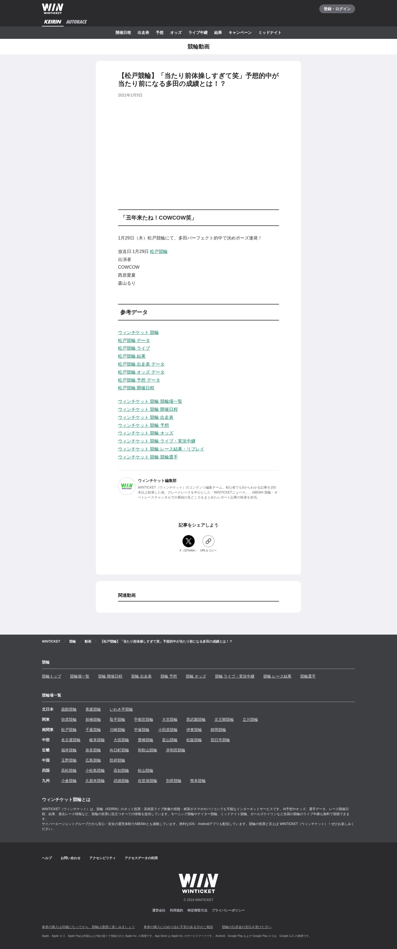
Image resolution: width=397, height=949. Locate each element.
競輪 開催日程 (110, 676)
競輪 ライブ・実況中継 (235, 676)
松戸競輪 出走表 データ (141, 364)
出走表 (143, 32)
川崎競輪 (117, 729)
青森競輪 (93, 709)
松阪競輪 (194, 740)
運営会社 (158, 910)
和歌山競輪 (147, 750)
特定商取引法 (197, 910)
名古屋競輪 (71, 740)
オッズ (176, 32)
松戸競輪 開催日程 (136, 387)
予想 (159, 32)
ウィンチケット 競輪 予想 (143, 425)
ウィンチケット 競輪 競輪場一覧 (150, 401)
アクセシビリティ (102, 858)
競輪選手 (308, 676)
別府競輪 (173, 780)
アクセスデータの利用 (141, 858)
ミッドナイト (269, 32)
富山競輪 (170, 740)
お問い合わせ (71, 858)
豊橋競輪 (145, 740)
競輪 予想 (168, 676)
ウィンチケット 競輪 (138, 332)
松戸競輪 (159, 251)
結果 (218, 32)
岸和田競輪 (175, 750)
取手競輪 (117, 719)
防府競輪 (117, 760)
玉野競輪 (69, 760)
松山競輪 (145, 770)
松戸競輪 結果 (132, 356)
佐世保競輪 (147, 780)
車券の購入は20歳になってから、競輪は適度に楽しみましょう (88, 927)
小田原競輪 (168, 729)
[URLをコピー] (208, 543)
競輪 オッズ (196, 676)
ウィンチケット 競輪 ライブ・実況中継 (156, 441)
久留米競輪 (95, 780)
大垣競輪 (121, 740)
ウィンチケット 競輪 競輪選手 (148, 457)
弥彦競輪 (69, 719)
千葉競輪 (93, 729)
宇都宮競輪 (143, 719)
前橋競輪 (93, 719)
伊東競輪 (194, 729)
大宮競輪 (170, 719)
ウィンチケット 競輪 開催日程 (148, 409)
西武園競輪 (196, 719)
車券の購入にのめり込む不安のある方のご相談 (178, 927)
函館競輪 (69, 709)
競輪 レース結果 (277, 676)
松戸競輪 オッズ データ (141, 372)
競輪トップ (51, 676)
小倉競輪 (69, 780)
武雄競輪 (121, 780)
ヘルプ (47, 858)
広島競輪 (93, 760)
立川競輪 (250, 719)
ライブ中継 (198, 32)
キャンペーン (240, 32)
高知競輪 (121, 770)
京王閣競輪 (224, 719)
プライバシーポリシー (228, 910)
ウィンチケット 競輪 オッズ (145, 433)
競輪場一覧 (79, 676)
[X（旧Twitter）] (188, 543)
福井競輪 (69, 750)
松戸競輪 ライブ (134, 348)
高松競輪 (69, 770)
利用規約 (176, 910)
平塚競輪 (141, 729)
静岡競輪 (218, 729)
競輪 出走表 (141, 676)
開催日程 (123, 32)
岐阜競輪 (97, 740)
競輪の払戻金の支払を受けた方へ (247, 927)
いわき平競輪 (121, 709)
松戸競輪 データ (134, 340)
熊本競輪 (198, 780)
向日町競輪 (119, 750)
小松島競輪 (95, 770)
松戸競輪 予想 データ (139, 380)
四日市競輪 (220, 740)
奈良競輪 (93, 750)
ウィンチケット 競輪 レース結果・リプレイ (161, 449)
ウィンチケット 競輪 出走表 (145, 417)
